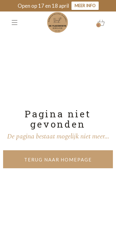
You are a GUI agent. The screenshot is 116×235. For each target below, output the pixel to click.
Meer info (85, 5)
